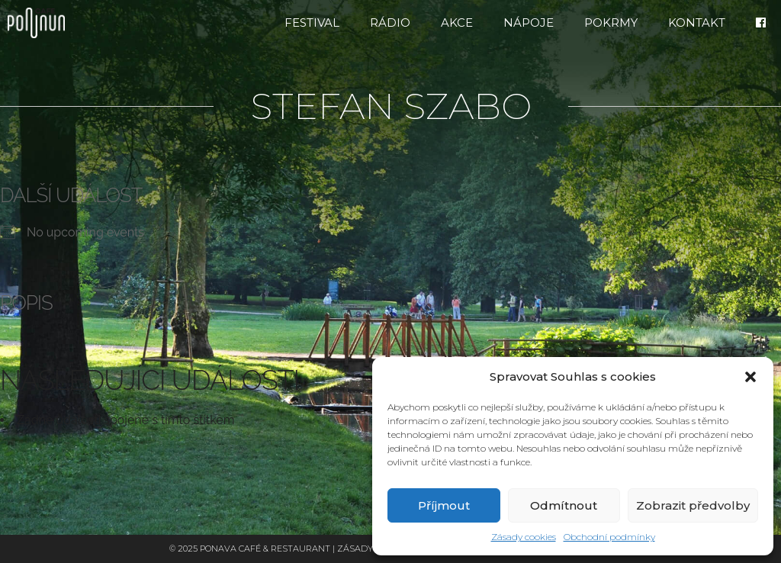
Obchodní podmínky (609, 536)
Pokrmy (611, 22)
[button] (750, 376)
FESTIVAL (311, 22)
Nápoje (528, 22)
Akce (457, 22)
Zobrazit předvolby (693, 505)
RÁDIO (390, 22)
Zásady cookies (523, 536)
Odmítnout (563, 505)
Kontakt (696, 22)
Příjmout (444, 505)
